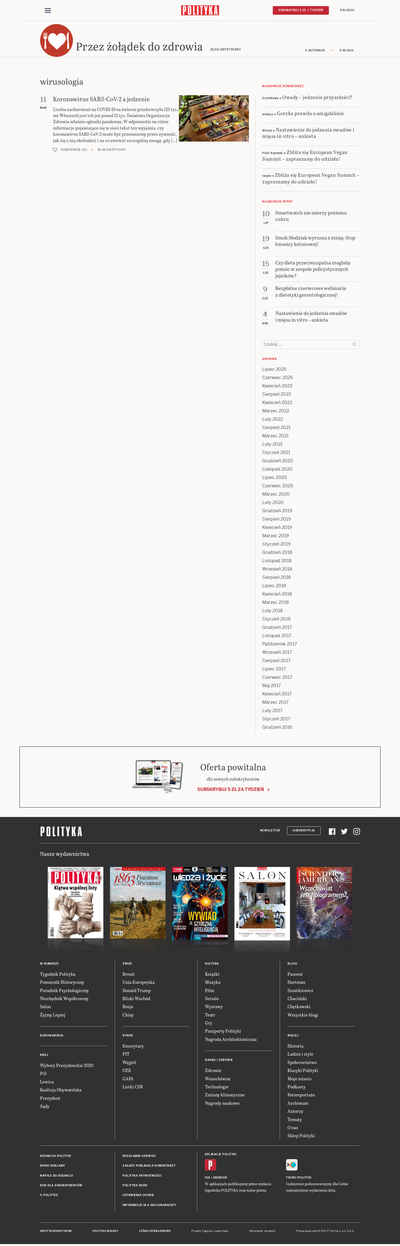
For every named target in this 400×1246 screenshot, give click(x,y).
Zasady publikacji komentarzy (149, 1166)
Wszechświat (218, 1079)
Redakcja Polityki (55, 1156)
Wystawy (214, 1007)
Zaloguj (347, 10)
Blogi (292, 964)
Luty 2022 (272, 419)
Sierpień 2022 (276, 394)
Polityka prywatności (141, 1176)
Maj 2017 (271, 686)
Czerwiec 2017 (277, 677)
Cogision (207, 1231)
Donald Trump (136, 990)
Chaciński (297, 998)
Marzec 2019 (275, 536)
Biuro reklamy (52, 1166)
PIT (125, 1054)
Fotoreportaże (301, 1095)
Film (209, 990)
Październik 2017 (279, 644)
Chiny (128, 1015)
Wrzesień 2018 (277, 569)
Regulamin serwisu (139, 1156)
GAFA (128, 1079)
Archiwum (298, 1103)
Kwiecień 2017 (277, 694)
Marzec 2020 (276, 494)
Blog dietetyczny (112, 150)
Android (220, 1178)
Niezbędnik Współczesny (64, 998)
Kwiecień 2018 (277, 594)
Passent (295, 974)
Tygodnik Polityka (58, 974)
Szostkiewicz (300, 990)
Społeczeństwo (302, 1062)
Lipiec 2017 (274, 669)
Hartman (296, 982)
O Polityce (49, 1195)
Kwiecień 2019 (277, 528)
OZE (126, 1071)
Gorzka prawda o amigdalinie (310, 113)
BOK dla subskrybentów (61, 1185)
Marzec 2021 (275, 436)
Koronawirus (52, 1036)
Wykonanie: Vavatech (262, 1231)
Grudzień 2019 (277, 511)
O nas (293, 1127)
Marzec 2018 (275, 603)
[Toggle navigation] (48, 10)
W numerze (49, 964)
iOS (207, 1178)
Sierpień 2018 (276, 578)
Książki (212, 974)
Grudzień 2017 (277, 627)
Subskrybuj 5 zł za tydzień (230, 790)
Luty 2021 (272, 444)
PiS (43, 1074)
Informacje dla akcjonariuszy (149, 1205)
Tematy (295, 1119)
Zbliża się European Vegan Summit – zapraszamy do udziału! (305, 155)
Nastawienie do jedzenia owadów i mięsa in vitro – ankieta (308, 133)
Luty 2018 (272, 611)
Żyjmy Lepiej (52, 1015)
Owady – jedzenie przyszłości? (317, 97)
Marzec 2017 (275, 702)
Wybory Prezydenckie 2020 (66, 1065)
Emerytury (133, 1046)
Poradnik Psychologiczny (64, 990)
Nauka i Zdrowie (219, 1060)
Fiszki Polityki (298, 1178)
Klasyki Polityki (303, 1071)
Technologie (217, 1087)
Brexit (128, 974)
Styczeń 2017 (276, 719)
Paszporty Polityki (223, 1031)
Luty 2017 (272, 711)
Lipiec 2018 (274, 586)
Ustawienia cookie (138, 1195)
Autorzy (295, 1111)
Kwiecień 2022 (277, 403)
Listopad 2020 (277, 469)
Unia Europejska (138, 982)
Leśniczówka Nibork (155, 1231)
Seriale (212, 998)
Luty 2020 (273, 503)
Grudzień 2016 (277, 727)
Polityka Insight (105, 1231)
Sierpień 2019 (276, 519)
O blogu (346, 50)
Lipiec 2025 (274, 369)
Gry (208, 1023)
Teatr (210, 1015)
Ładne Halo (221, 1231)
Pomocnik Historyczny (62, 982)
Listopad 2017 (276, 636)
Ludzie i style (300, 1054)
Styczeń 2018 (276, 619)
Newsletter (270, 831)
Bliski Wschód (136, 998)
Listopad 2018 (277, 561)
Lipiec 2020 (274, 478)
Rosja (127, 1007)
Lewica (47, 1082)
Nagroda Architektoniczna (231, 1039)
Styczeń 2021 (276, 453)
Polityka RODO (135, 1185)
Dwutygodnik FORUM (56, 1231)
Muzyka (213, 982)
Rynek (127, 1036)
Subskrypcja (303, 831)
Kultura (212, 964)
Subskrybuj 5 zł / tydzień (300, 10)
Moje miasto (299, 1079)
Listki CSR (132, 1087)
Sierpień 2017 (276, 661)
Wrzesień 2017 (277, 652)
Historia (296, 1046)
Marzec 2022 (275, 411)
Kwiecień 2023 (277, 386)
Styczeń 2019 (276, 544)
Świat (127, 964)
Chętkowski (299, 1007)
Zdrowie (213, 1071)
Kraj (44, 1055)
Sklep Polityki (301, 1136)
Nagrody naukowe (222, 1103)
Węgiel (129, 1062)
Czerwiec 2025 (277, 378)
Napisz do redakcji (56, 1176)
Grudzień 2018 (277, 553)
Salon (45, 1007)
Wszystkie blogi (303, 1015)
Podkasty (297, 1087)
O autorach (315, 50)
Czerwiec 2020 (277, 486)
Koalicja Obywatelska (61, 1090)
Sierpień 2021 (276, 428)
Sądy (44, 1106)
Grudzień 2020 (277, 461)
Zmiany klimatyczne (225, 1095)
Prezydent (50, 1098)
